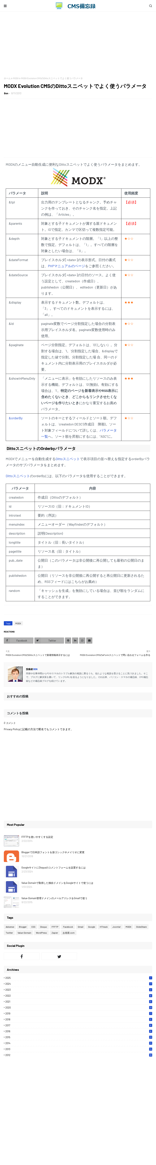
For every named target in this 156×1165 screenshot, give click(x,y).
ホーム (7, 78)
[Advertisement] (78, 44)
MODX (16, 78)
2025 (78, 977)
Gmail (80, 926)
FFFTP (55, 926)
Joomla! (116, 926)
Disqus (43, 926)
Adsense (10, 926)
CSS (33, 926)
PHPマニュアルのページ (66, 266)
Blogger (23, 926)
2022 (78, 995)
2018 (78, 1019)
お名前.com (69, 932)
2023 (78, 989)
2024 (78, 983)
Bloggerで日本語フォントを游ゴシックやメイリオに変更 (52, 852)
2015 (78, 1037)
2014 (78, 1043)
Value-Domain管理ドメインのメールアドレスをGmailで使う (54, 898)
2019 (78, 1013)
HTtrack (104, 926)
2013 (78, 1049)
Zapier (55, 932)
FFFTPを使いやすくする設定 (37, 836)
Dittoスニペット (68, 459)
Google (91, 926)
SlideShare (141, 926)
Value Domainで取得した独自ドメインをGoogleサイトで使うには (57, 882)
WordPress (41, 932)
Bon (6, 93)
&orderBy (16, 418)
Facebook (68, 926)
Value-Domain (24, 932)
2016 (78, 1031)
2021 (78, 1001)
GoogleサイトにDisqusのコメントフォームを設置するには (53, 867)
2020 (78, 1007)
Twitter (9, 932)
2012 (78, 1055)
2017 (78, 1025)
